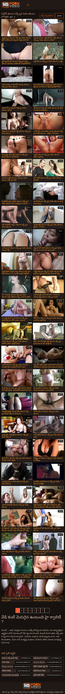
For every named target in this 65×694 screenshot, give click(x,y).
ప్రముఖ (59, 16)
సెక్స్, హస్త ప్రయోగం (47, 16)
